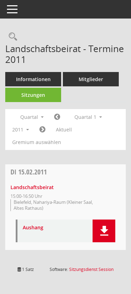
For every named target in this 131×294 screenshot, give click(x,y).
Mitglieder (91, 79)
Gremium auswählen (36, 142)
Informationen (33, 79)
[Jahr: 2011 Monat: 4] (42, 129)
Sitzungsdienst (91, 269)
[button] (104, 231)
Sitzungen (33, 95)
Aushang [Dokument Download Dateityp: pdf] (33, 228)
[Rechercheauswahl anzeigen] (11, 37)
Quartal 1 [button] (88, 117)
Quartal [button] (32, 117)
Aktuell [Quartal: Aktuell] (64, 129)
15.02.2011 (28, 172)
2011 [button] (20, 129)
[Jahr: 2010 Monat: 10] (57, 117)
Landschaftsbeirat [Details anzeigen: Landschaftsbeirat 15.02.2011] (32, 187)
